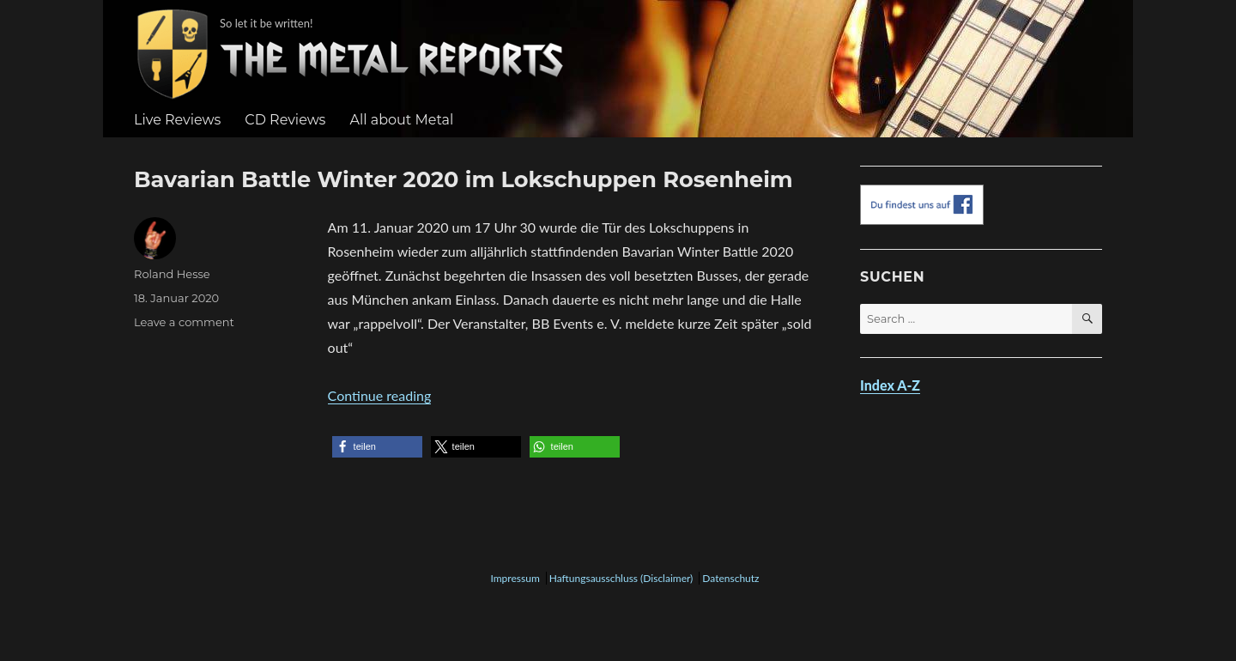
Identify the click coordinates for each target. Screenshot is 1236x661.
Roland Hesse (172, 274)
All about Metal (401, 120)
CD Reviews (285, 120)
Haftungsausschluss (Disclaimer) (621, 578)
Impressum (514, 578)
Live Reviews (177, 120)
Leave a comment (184, 322)
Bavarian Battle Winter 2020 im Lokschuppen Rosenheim (463, 179)
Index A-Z (890, 385)
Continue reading (380, 395)
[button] (377, 447)
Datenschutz (730, 578)
